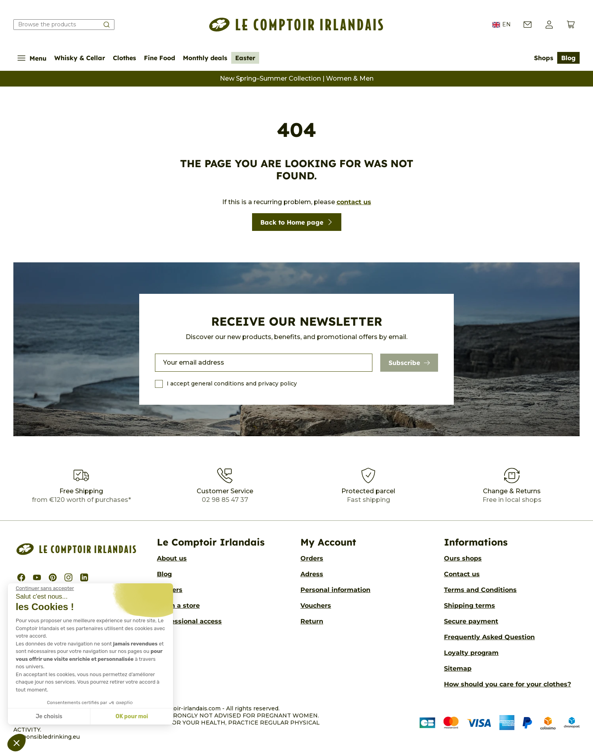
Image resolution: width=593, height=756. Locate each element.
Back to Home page (296, 222)
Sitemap (457, 668)
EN (501, 25)
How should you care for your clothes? (507, 684)
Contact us (462, 574)
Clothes (124, 58)
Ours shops (463, 558)
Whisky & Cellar (79, 58)
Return (311, 621)
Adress (311, 574)
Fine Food (159, 58)
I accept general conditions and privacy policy (232, 383)
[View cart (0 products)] (571, 24)
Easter (245, 58)
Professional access (189, 621)
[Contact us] (527, 24)
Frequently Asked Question (489, 637)
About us (172, 558)
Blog (568, 58)
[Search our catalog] (63, 24)
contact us (354, 202)
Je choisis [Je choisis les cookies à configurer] (49, 716)
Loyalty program (471, 652)
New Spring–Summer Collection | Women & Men (297, 78)
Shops (543, 58)
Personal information (335, 590)
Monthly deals (205, 58)
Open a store (178, 605)
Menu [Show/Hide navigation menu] (31, 58)
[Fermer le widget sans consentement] (45, 588)
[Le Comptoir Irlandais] (296, 24)
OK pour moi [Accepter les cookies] (132, 716)
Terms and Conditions (480, 590)
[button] (549, 24)
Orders (311, 558)
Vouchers (315, 605)
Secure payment (471, 621)
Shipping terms (469, 605)
